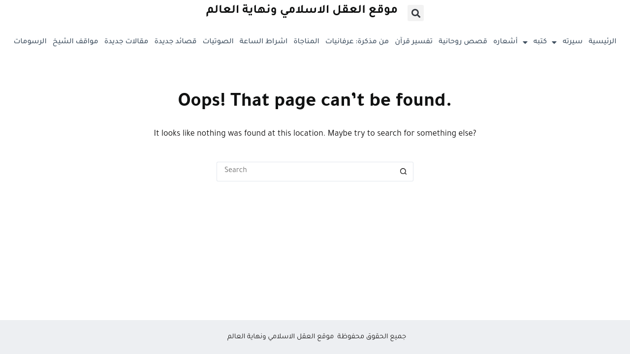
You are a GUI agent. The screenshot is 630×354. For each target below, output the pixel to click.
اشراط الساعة (263, 42)
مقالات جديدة (126, 42)
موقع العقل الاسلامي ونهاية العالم (302, 11)
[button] (416, 13)
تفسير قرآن (414, 42)
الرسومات (30, 42)
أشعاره (510, 42)
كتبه (545, 42)
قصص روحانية (463, 42)
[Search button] (403, 171)
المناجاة (306, 42)
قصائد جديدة (175, 42)
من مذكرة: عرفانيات (357, 42)
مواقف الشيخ (75, 42)
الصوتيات (217, 42)
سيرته (573, 42)
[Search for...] (305, 171)
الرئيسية (602, 42)
